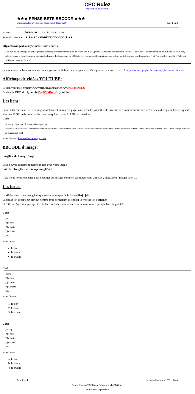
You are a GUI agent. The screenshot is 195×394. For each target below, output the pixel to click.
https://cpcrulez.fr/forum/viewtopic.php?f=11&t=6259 (42, 23)
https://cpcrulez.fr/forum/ (97, 9)
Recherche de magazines (32, 138)
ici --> (122, 70)
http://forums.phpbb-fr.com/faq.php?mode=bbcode (155, 70)
